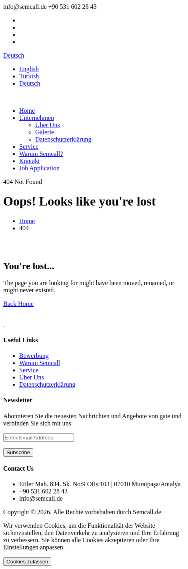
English (29, 69)
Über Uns (47, 125)
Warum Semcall (39, 362)
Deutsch (13, 55)
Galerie (44, 132)
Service (28, 146)
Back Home (18, 303)
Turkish (29, 76)
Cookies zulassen (27, 562)
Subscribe (18, 452)
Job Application (39, 168)
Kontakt (29, 161)
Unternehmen (36, 117)
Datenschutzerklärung (63, 139)
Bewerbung (34, 355)
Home (27, 110)
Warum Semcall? (41, 153)
